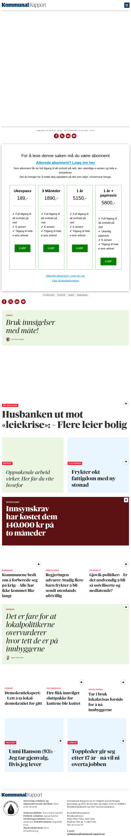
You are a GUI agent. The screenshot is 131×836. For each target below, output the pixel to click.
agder (71, 295)
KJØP (22, 248)
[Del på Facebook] (56, 135)
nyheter (61, 295)
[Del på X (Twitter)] (62, 135)
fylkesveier (48, 295)
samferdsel (82, 295)
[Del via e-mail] (73, 135)
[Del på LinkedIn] (68, 135)
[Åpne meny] (127, 5)
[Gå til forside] (24, 5)
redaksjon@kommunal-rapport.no (86, 834)
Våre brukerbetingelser (65, 280)
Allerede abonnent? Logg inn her (65, 162)
